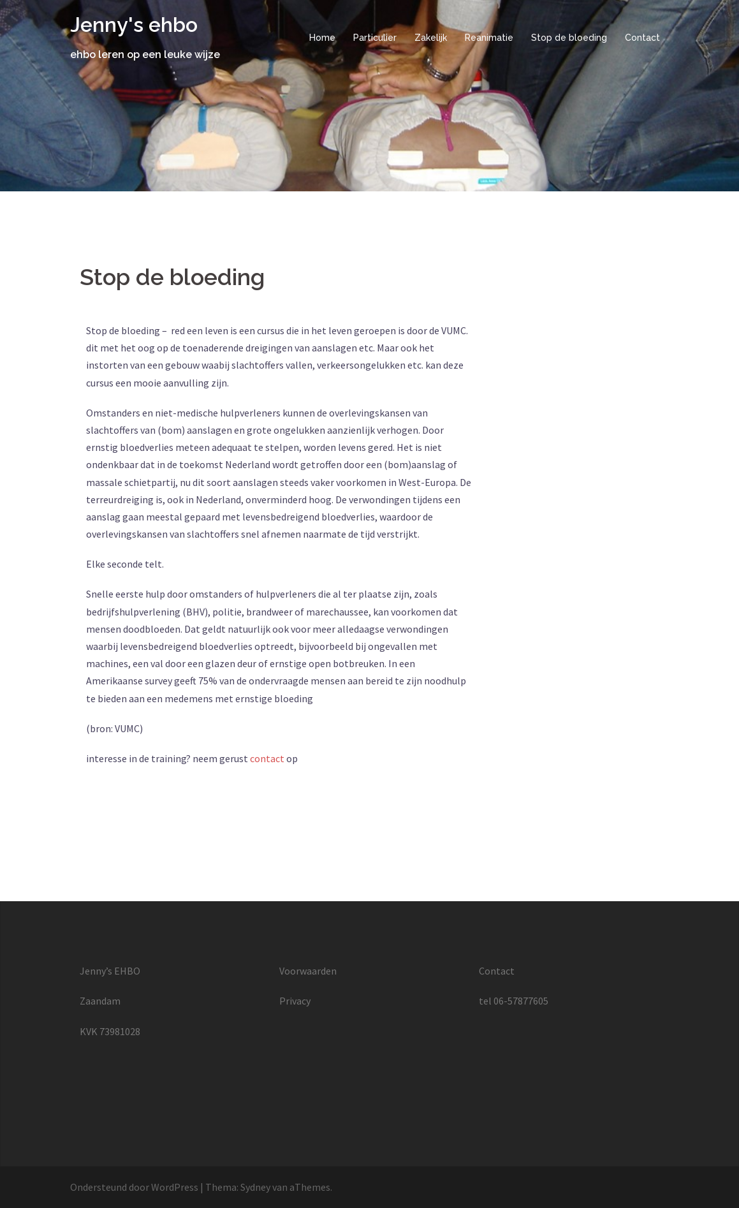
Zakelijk (430, 38)
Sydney (255, 1187)
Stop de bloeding (569, 38)
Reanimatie (489, 38)
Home (322, 38)
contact (267, 758)
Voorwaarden (308, 970)
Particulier (375, 38)
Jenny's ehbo (134, 24)
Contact (642, 38)
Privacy (295, 1000)
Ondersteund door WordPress (134, 1187)
